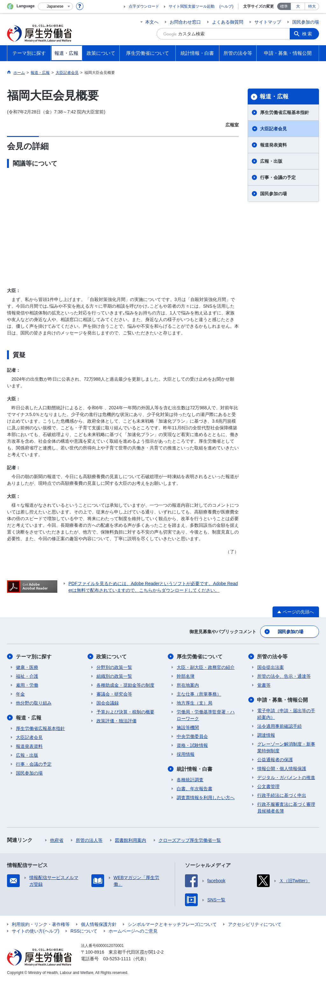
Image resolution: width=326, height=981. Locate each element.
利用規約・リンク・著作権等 (41, 924)
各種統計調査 (190, 779)
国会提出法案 (270, 667)
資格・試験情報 (192, 745)
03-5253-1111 (117, 958)
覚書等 (264, 685)
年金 (20, 694)
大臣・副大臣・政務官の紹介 (206, 667)
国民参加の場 (305, 22)
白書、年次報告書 (194, 788)
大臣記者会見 (273, 128)
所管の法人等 (89, 840)
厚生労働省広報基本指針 (284, 112)
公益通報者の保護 (275, 759)
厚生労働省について (200, 656)
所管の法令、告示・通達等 (284, 676)
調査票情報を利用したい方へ (206, 797)
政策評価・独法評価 (116, 720)
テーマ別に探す (34, 656)
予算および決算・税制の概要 (125, 711)
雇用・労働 (27, 685)
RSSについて (83, 931)
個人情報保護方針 (99, 924)
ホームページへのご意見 (133, 931)
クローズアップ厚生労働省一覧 (190, 840)
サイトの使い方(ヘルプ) (35, 931)
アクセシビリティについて (254, 924)
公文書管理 (268, 786)
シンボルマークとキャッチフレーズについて (172, 924)
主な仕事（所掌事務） (199, 694)
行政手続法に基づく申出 (281, 795)
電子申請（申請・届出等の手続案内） (286, 714)
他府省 (56, 840)
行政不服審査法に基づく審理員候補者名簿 (286, 807)
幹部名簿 (186, 676)
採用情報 (186, 754)
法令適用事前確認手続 (279, 726)
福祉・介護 (27, 676)
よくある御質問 (227, 22)
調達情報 (266, 735)
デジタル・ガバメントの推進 (286, 777)
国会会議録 (107, 702)
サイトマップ (267, 22)
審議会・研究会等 (114, 694)
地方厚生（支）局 (194, 702)
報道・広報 (274, 96)
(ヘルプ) (226, 6)
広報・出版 (271, 161)
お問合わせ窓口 (185, 22)
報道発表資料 (273, 144)
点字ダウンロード (144, 6)
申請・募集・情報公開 (282, 700)
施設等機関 (188, 727)
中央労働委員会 (192, 736)
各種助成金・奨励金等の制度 (125, 685)
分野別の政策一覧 (114, 667)
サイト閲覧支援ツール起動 (192, 6)
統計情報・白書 (194, 769)
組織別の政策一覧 (114, 676)
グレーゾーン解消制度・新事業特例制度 (286, 747)
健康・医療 (27, 667)
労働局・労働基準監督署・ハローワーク (206, 715)
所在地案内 (188, 685)
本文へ (152, 22)
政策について (111, 656)
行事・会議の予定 (278, 177)
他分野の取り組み (34, 702)
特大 (312, 6)
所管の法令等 (272, 656)
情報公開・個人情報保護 (281, 768)
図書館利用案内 (130, 840)
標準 (284, 6)
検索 (307, 33)
